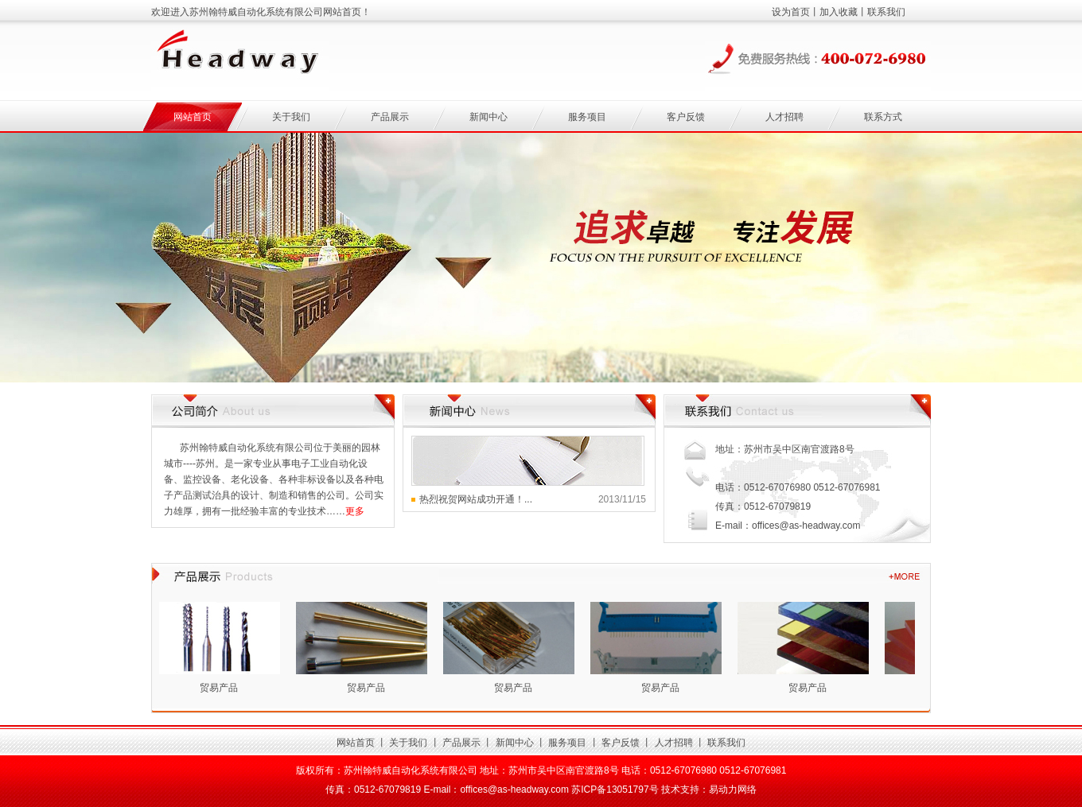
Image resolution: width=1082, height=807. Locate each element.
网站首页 (192, 116)
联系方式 (883, 116)
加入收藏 (838, 11)
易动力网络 (733, 789)
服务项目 (587, 116)
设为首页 (791, 11)
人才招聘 (784, 116)
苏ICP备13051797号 (614, 789)
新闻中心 (488, 116)
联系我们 (886, 11)
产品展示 (390, 116)
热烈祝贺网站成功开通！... (475, 499)
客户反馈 (686, 116)
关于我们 (291, 116)
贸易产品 (221, 687)
